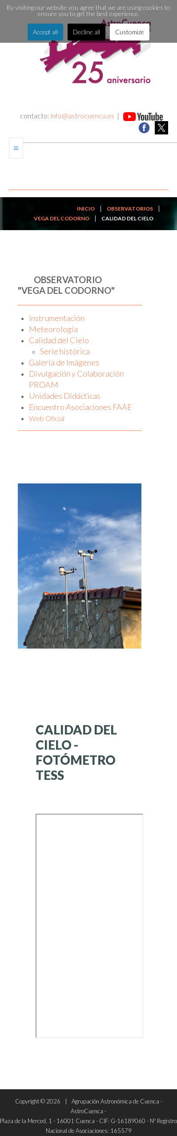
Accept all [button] (45, 32)
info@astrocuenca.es (82, 115)
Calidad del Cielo (59, 340)
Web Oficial (46, 418)
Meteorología (53, 329)
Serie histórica (65, 351)
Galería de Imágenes (64, 362)
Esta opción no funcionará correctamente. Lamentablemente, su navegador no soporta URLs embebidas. (89, 926)
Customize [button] (129, 32)
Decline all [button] (86, 32)
